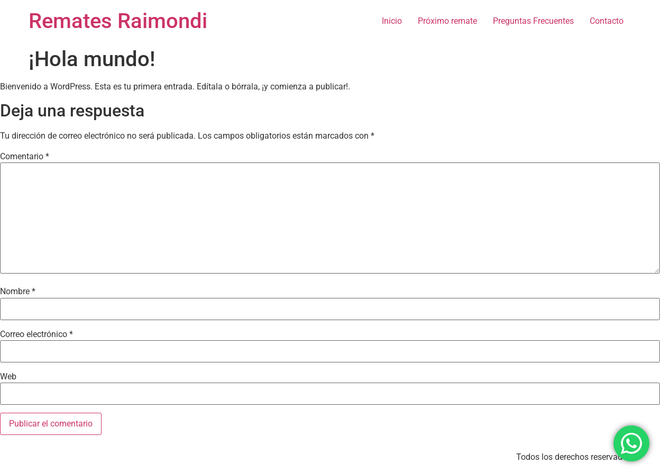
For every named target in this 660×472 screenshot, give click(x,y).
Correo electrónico (36, 334)
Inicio (392, 21)
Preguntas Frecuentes (533, 21)
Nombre (17, 291)
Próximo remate (447, 21)
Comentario (24, 156)
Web (8, 377)
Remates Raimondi (118, 20)
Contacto (607, 21)
